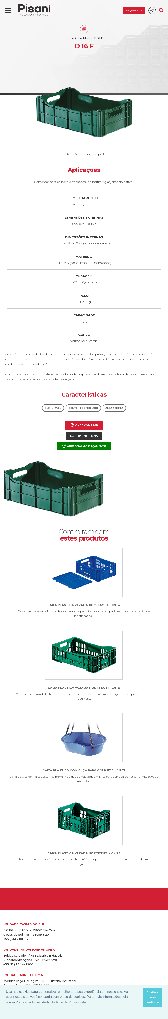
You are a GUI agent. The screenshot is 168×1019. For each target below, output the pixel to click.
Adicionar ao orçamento (84, 446)
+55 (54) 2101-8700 (18, 939)
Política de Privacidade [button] (69, 1002)
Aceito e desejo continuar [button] (152, 997)
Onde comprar (84, 425)
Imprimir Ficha (84, 436)
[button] (138, 997)
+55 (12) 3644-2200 (18, 964)
